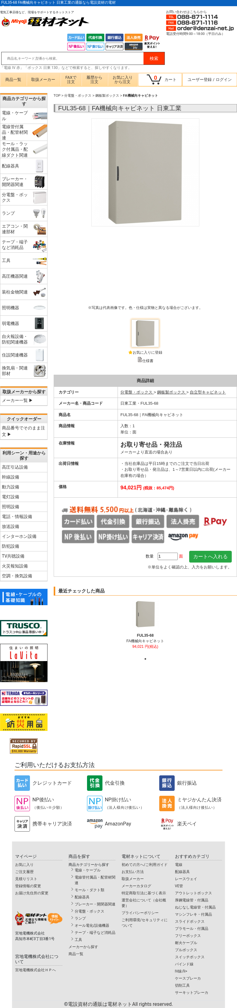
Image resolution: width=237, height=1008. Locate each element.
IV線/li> (181, 971)
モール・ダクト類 (89, 890)
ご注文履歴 (24, 872)
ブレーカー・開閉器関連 (95, 904)
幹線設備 (10, 476)
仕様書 (147, 361)
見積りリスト (26, 879)
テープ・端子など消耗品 (95, 932)
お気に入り (24, 864)
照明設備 (10, 506)
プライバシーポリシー (140, 913)
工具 (78, 940)
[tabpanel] (145, 627)
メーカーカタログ (136, 886)
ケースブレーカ (188, 978)
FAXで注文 (71, 79)
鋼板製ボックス (107, 95)
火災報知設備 (15, 565)
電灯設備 (10, 496)
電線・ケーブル (88, 870)
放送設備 (10, 526)
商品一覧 (13, 79)
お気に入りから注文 (123, 79)
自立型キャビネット (208, 392)
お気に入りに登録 (147, 352)
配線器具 (82, 897)
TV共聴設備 (13, 556)
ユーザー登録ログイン (210, 79)
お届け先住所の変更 (31, 893)
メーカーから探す (83, 947)
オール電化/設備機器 (92, 925)
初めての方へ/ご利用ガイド (145, 864)
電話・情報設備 (17, 516)
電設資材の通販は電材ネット (120, 1004)
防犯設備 (10, 546)
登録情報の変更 (28, 886)
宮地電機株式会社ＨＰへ (35, 970)
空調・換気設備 (17, 575)
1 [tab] (145, 659)
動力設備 (10, 486)
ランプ (80, 918)
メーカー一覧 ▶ (17, 400)
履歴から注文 (94, 79)
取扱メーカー (43, 79)
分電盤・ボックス (77, 95)
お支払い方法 (133, 872)
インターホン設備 (19, 536)
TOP (57, 95)
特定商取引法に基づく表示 (144, 893)
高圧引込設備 (15, 467)
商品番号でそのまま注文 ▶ (23, 431)
